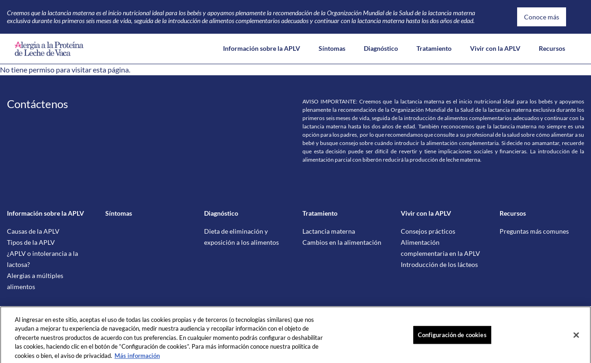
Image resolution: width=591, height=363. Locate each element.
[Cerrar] (576, 339)
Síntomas (332, 48)
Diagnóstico (381, 48)
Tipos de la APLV (31, 242)
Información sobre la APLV (261, 48)
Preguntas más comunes (534, 231)
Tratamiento (434, 48)
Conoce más (541, 17)
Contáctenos (37, 103)
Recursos (552, 48)
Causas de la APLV (33, 231)
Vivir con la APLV (495, 48)
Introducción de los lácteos (439, 264)
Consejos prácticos (428, 231)
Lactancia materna (328, 231)
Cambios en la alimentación (341, 242)
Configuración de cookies (452, 338)
